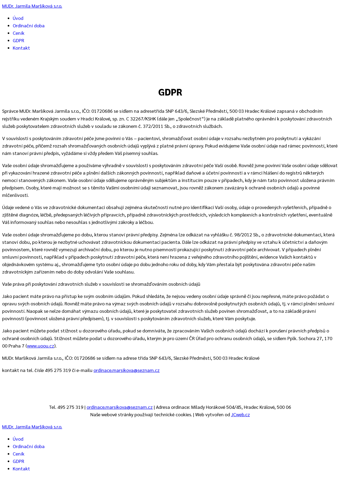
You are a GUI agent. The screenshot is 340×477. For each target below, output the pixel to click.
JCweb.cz (240, 414)
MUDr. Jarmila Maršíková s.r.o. (32, 6)
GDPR (18, 40)
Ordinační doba (29, 25)
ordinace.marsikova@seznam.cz (127, 370)
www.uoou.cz (40, 345)
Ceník (18, 33)
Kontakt (21, 48)
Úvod (18, 18)
